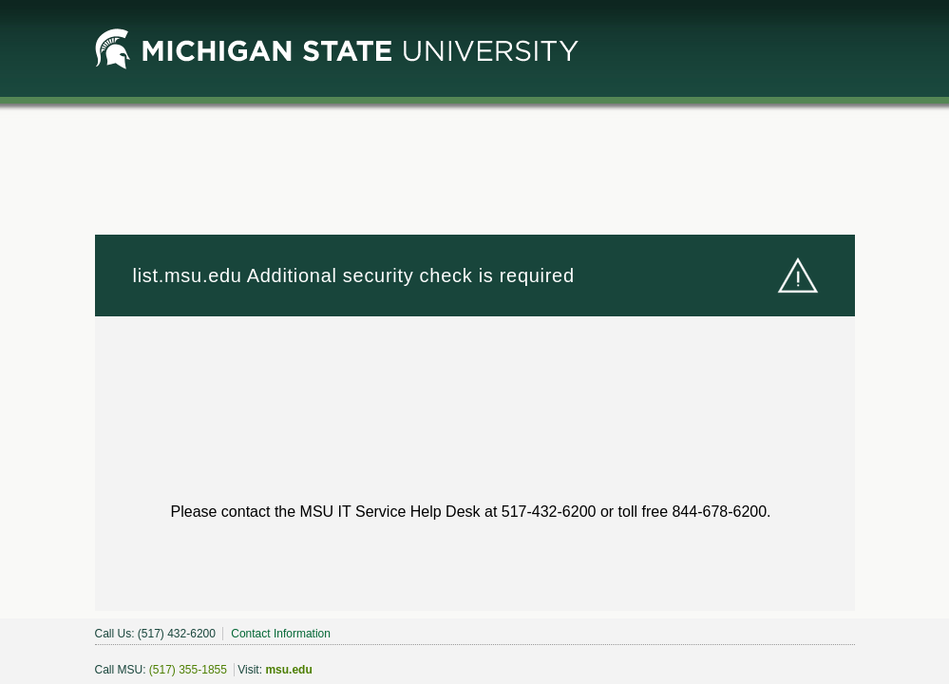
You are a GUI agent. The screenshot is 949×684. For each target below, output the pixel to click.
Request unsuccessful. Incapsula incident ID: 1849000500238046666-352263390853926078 (474, 342)
